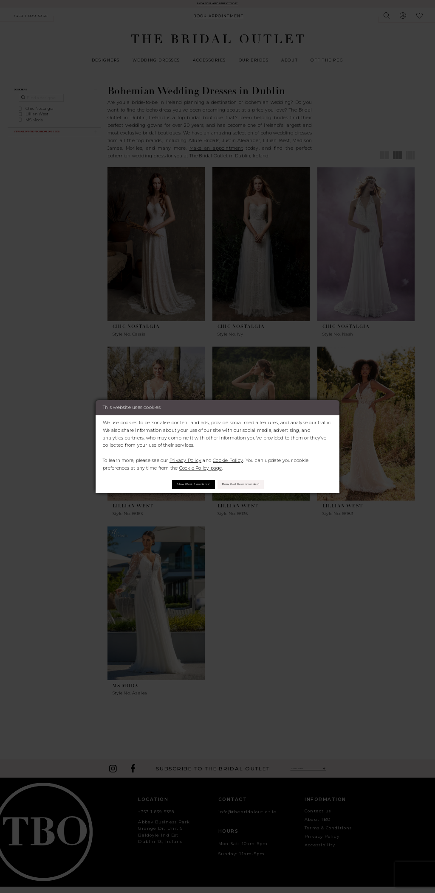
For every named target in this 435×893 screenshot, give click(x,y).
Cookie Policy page (200, 464)
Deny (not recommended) (257, 484)
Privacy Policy (185, 457)
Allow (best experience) (176, 484)
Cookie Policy (228, 457)
